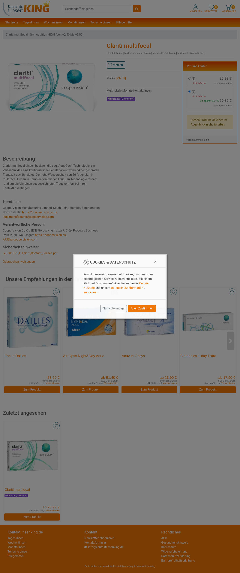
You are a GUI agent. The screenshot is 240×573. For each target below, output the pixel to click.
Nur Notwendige (113, 308)
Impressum (91, 292)
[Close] (155, 261)
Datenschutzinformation (127, 288)
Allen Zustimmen (142, 308)
